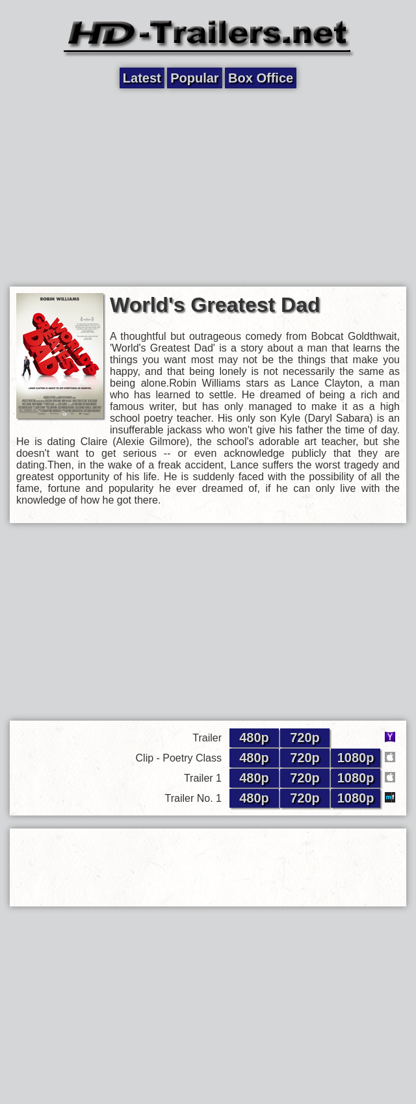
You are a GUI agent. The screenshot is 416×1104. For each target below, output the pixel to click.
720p (305, 737)
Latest (142, 78)
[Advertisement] (208, 186)
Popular (194, 78)
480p (254, 737)
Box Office (260, 78)
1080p (355, 758)
